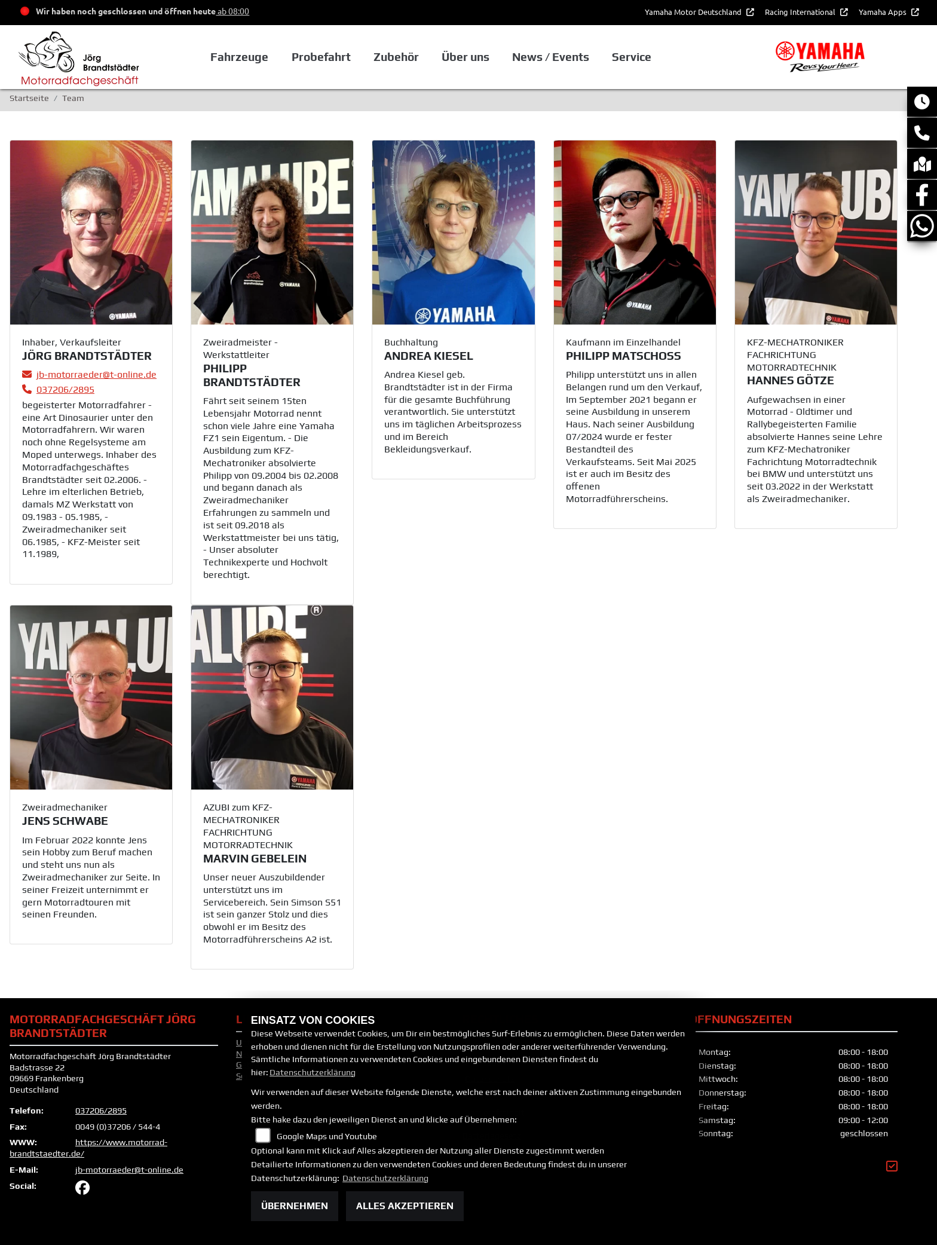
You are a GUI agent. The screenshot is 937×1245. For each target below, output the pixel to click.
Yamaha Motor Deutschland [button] (694, 12)
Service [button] (631, 56)
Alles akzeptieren (405, 1206)
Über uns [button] (465, 56)
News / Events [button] (550, 56)
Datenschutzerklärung (313, 1072)
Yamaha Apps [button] (883, 12)
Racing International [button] (801, 12)
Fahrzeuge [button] (239, 56)
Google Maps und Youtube (327, 1136)
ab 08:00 (232, 10)
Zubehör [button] (396, 56)
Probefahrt (320, 56)
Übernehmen (294, 1206)
